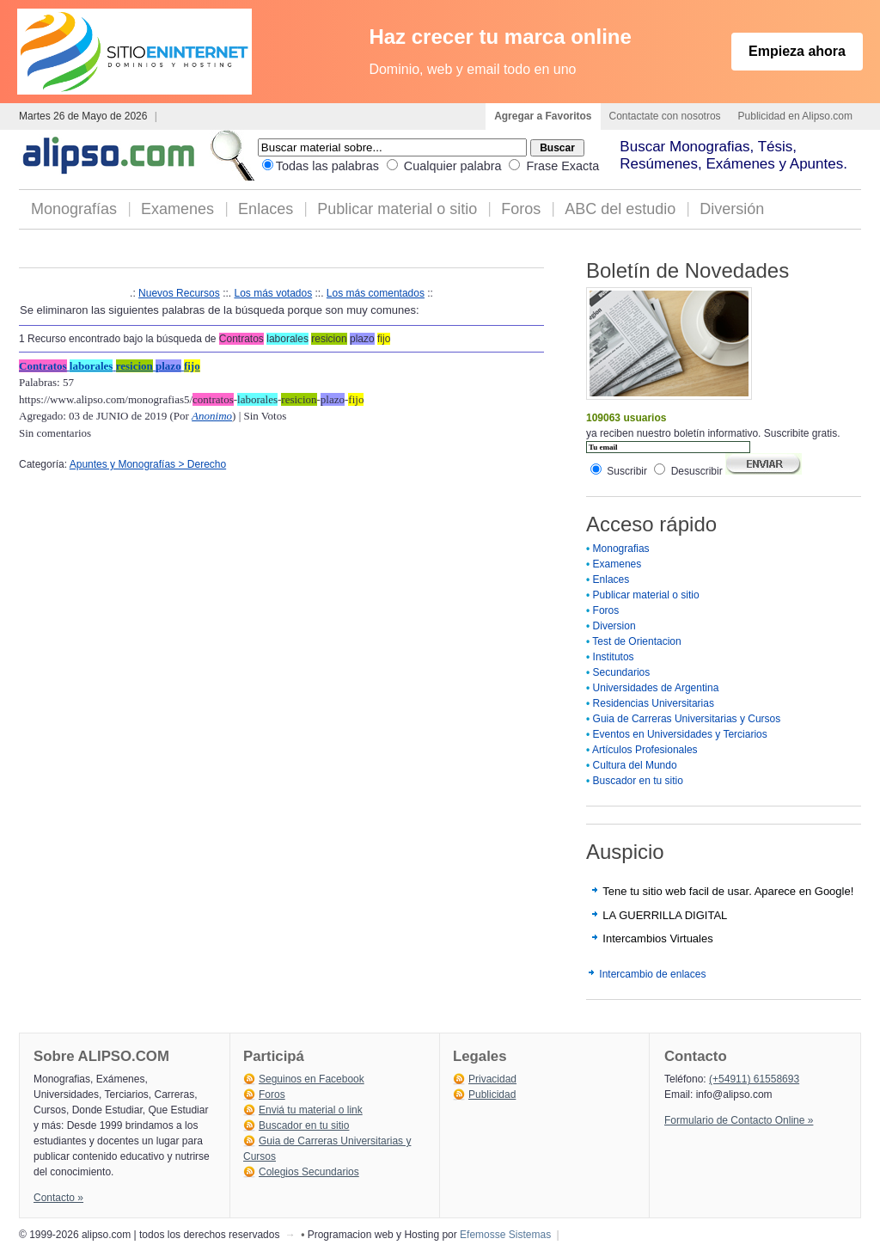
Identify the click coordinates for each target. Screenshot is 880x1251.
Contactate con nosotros (665, 116)
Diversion (614, 626)
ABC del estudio (620, 209)
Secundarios (622, 672)
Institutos (613, 657)
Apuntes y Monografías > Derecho (148, 464)
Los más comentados (376, 293)
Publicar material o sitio (397, 209)
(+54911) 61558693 (754, 1079)
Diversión (732, 209)
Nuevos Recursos (179, 293)
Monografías (74, 209)
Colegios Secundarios (309, 1172)
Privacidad (492, 1079)
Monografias (621, 549)
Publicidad (492, 1094)
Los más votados (273, 293)
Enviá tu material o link (311, 1110)
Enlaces (265, 209)
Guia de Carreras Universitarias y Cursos (687, 719)
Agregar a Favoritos (542, 116)
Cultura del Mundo (635, 765)
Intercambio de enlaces (652, 974)
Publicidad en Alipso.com (795, 116)
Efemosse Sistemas (505, 1235)
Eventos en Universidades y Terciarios (680, 734)
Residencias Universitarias (653, 703)
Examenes (177, 209)
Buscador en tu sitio (638, 781)
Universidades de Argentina (656, 688)
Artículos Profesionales (645, 750)
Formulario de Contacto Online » (738, 1120)
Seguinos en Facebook (311, 1079)
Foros (521, 209)
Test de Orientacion (636, 641)
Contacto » (58, 1198)
